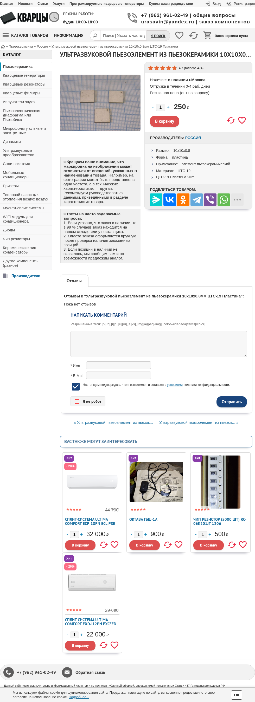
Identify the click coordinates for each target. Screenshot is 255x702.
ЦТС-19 (184, 171)
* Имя (75, 365)
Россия (193, 138)
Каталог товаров (25, 35)
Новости (25, 3)
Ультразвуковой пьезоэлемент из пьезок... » (198, 422)
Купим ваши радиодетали (171, 3)
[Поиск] (95, 35)
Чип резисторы (16, 239)
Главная (6, 3)
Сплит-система (16, 163)
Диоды (9, 230)
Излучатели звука (19, 102)
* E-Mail (77, 376)
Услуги (59, 3)
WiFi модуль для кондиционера (18, 218)
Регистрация (244, 4)
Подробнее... (79, 697)
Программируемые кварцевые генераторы (106, 3)
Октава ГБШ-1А (143, 519)
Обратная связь (90, 672)
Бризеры (11, 186)
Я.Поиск (158, 36)
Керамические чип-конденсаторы (20, 249)
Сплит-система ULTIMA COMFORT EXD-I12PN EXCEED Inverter (90, 623)
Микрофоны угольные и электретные (24, 130)
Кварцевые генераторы (24, 75)
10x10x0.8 (181, 150)
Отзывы (74, 281)
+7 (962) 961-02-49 (36, 672)
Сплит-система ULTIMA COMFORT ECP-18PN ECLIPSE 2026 (90, 523)
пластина (180, 157)
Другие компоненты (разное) (21, 263)
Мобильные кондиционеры (16, 174)
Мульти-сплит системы (23, 208)
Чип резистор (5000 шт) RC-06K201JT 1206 (219, 521)
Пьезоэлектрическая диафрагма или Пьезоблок (21, 115)
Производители (25, 275)
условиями (175, 385)
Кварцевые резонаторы (24, 84)
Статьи (42, 3)
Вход (217, 4)
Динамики (12, 141)
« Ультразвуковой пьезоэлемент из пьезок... (113, 422)
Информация (69, 35)
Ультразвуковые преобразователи (18, 152)
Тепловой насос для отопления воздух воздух (25, 196)
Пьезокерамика (18, 66)
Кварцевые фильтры (21, 93)
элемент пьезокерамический (206, 164)
